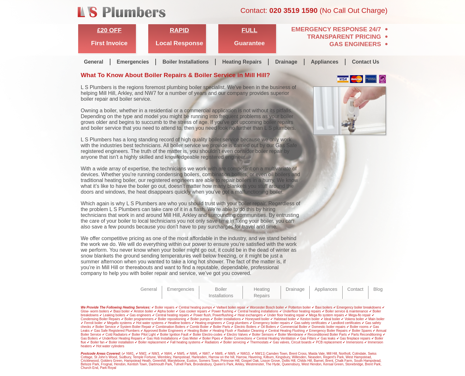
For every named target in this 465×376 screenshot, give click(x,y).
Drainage (286, 62)
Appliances (324, 62)
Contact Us (365, 62)
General (93, 62)
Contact (355, 289)
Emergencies (133, 62)
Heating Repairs (242, 62)
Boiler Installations (185, 62)
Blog (378, 289)
